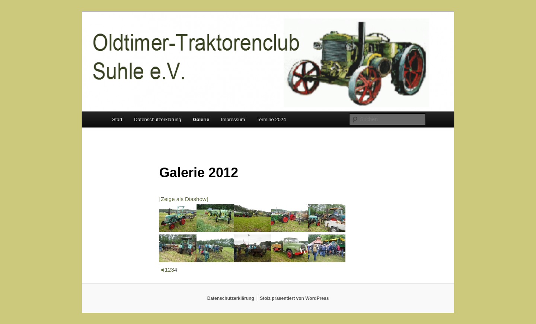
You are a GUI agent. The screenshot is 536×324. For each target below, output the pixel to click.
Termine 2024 (271, 119)
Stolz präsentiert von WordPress (294, 298)
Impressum (233, 119)
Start (117, 119)
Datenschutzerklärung (157, 119)
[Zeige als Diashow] (183, 199)
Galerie (201, 119)
